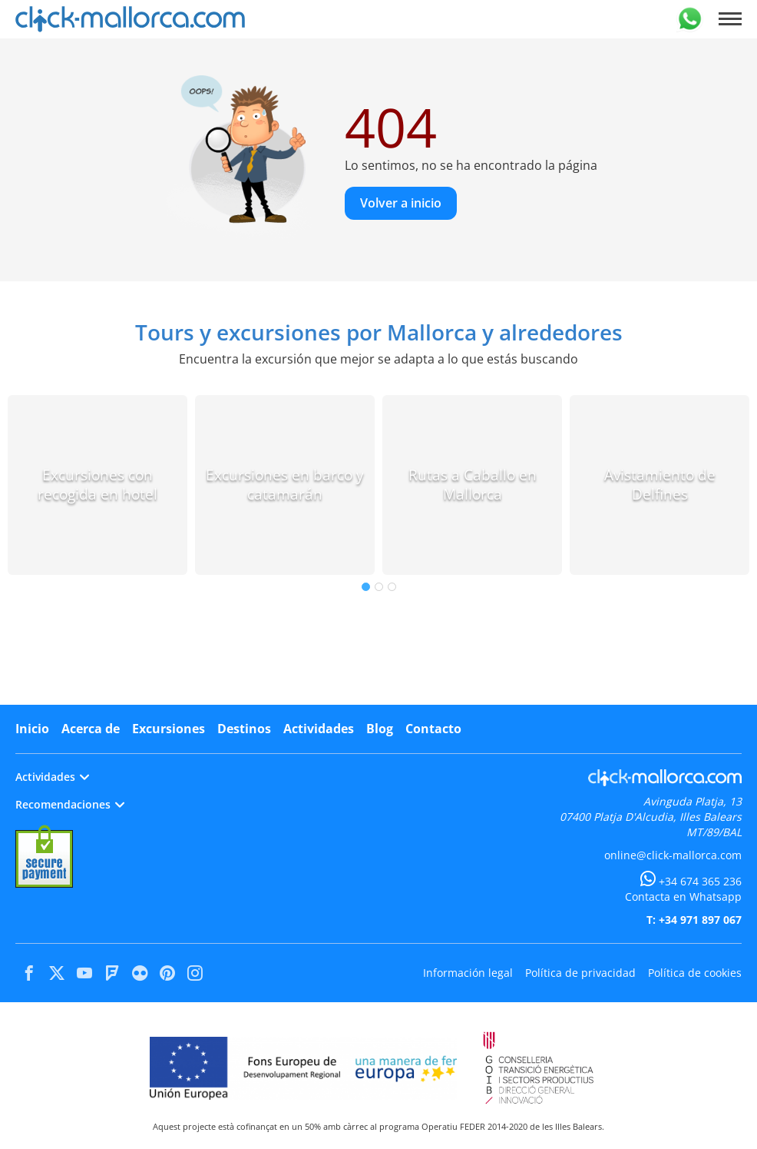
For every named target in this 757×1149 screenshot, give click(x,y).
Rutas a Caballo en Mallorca (472, 484)
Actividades (318, 728)
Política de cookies (695, 972)
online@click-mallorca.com (673, 855)
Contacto (433, 728)
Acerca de (90, 728)
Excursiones (168, 728)
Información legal (468, 972)
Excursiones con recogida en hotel (97, 484)
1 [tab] (365, 586)
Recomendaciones (69, 804)
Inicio (32, 728)
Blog (379, 728)
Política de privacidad (580, 972)
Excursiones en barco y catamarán (285, 484)
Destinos (244, 728)
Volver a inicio (400, 202)
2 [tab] (378, 586)
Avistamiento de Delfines (660, 484)
